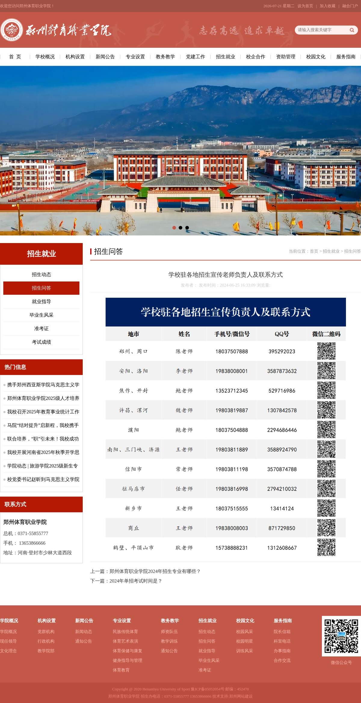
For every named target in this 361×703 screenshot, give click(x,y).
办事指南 (282, 651)
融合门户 (350, 6)
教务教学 (165, 56)
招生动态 (41, 274)
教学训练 (169, 641)
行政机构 (46, 641)
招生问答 (41, 288)
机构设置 (75, 56)
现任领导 (8, 641)
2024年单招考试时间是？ (136, 580)
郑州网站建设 (241, 696)
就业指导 (41, 301)
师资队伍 (169, 631)
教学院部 (46, 651)
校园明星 (244, 641)
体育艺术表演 (125, 641)
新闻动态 (83, 631)
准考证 (41, 328)
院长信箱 (282, 631)
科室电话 (282, 641)
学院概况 (8, 631)
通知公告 (83, 641)
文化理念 (8, 651)
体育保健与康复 (127, 651)
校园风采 (244, 631)
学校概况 (45, 56)
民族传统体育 (125, 631)
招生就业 (225, 56)
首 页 (15, 56)
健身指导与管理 (127, 660)
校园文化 (316, 56)
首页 (314, 251)
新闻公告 (105, 56)
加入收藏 (327, 6)
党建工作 (195, 56)
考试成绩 (41, 342)
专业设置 (135, 56)
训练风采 (244, 651)
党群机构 (46, 631)
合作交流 (282, 660)
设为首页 (305, 6)
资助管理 (285, 56)
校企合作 (255, 56)
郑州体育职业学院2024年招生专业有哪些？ (155, 571)
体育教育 (121, 670)
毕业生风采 (41, 315)
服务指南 (346, 56)
